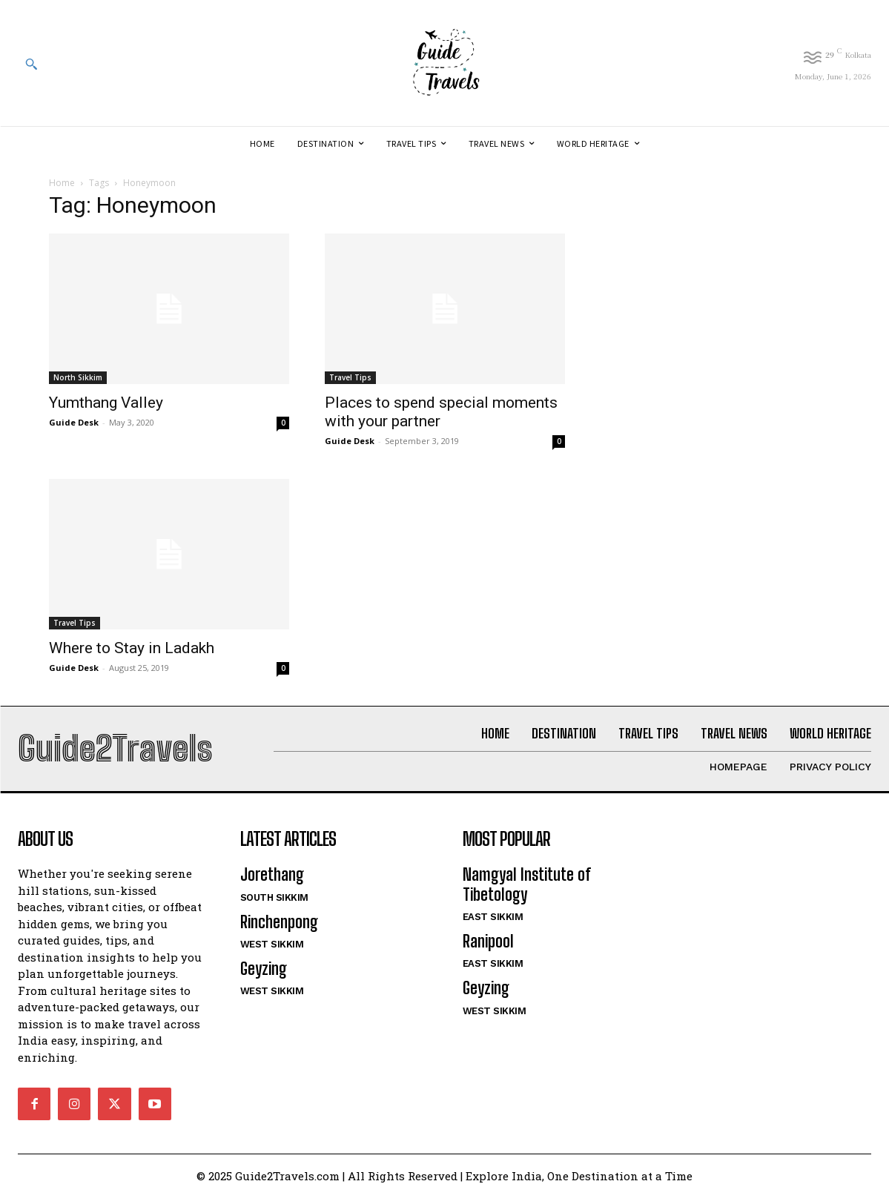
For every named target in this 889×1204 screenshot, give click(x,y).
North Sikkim (77, 377)
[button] (31, 63)
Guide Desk (74, 422)
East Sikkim (493, 923)
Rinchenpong (279, 928)
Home (62, 182)
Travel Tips (350, 377)
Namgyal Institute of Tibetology (527, 890)
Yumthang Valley (106, 402)
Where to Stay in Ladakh (131, 648)
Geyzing (263, 975)
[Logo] (444, 63)
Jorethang (272, 881)
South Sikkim (274, 903)
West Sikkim (272, 950)
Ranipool (488, 948)
